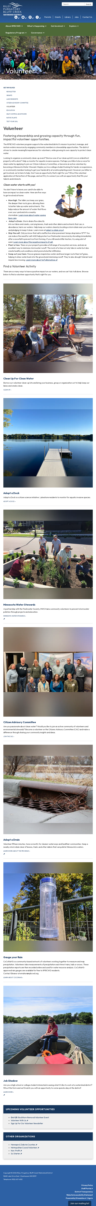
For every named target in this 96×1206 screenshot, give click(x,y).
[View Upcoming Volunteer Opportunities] (48, 1109)
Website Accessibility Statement (79, 1195)
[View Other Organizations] (48, 1136)
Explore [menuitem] (73, 26)
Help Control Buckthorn (16, 114)
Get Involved (9, 88)
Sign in (90, 1198)
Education (10, 110)
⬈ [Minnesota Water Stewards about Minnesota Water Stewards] (48, 565)
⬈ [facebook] (38, 18)
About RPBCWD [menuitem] (13, 26)
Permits (47, 17)
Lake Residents (12, 99)
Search (88, 4)
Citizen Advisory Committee (17, 103)
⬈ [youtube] (24, 18)
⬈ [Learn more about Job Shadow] (48, 1041)
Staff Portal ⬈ (87, 1188)
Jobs (77, 17)
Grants (58, 17)
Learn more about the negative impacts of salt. (33, 242)
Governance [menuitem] (36, 32)
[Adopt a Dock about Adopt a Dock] (48, 448)
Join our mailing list (79, 1203)
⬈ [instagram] (31, 18)
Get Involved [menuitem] (57, 26)
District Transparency (84, 1192)
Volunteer (10, 106)
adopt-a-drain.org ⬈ (55, 230)
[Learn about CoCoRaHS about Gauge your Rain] (48, 918)
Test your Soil (12, 121)
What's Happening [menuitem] (35, 26)
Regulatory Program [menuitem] (15, 32)
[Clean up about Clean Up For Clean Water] (48, 335)
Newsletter (11, 92)
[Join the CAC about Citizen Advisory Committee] (48, 680)
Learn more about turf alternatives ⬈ (42, 260)
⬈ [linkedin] (16, 18)
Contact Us (87, 17)
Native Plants (11, 118)
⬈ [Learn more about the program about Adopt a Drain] (48, 800)
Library (68, 17)
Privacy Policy (87, 1185)
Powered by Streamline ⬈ (76, 1198)
